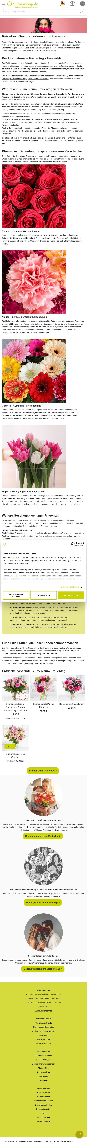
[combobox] (43, 11)
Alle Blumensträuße (43, 1023)
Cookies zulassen (71, 595)
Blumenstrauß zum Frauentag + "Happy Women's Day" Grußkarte (15, 707)
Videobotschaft (43, 1117)
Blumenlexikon (43, 1072)
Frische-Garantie (43, 1060)
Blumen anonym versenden (43, 1064)
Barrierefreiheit (43, 1097)
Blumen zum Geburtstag (43, 1027)
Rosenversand (43, 1039)
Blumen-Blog (43, 1068)
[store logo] (22, 4)
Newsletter (43, 1080)
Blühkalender (43, 1076)
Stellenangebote (43, 1121)
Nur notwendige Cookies (16, 595)
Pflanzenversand (43, 1043)
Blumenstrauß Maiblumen (71, 704)
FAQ (43, 1113)
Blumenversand (43, 1035)
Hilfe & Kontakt (43, 1092)
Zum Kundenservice (43, 1011)
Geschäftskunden (43, 1109)
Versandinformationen (43, 1101)
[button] (62, 3)
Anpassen (43, 595)
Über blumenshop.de (43, 1055)
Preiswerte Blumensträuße (43, 1031)
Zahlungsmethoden (43, 1105)
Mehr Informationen (70, 587)
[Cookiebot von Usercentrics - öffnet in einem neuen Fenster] (73, 544)
